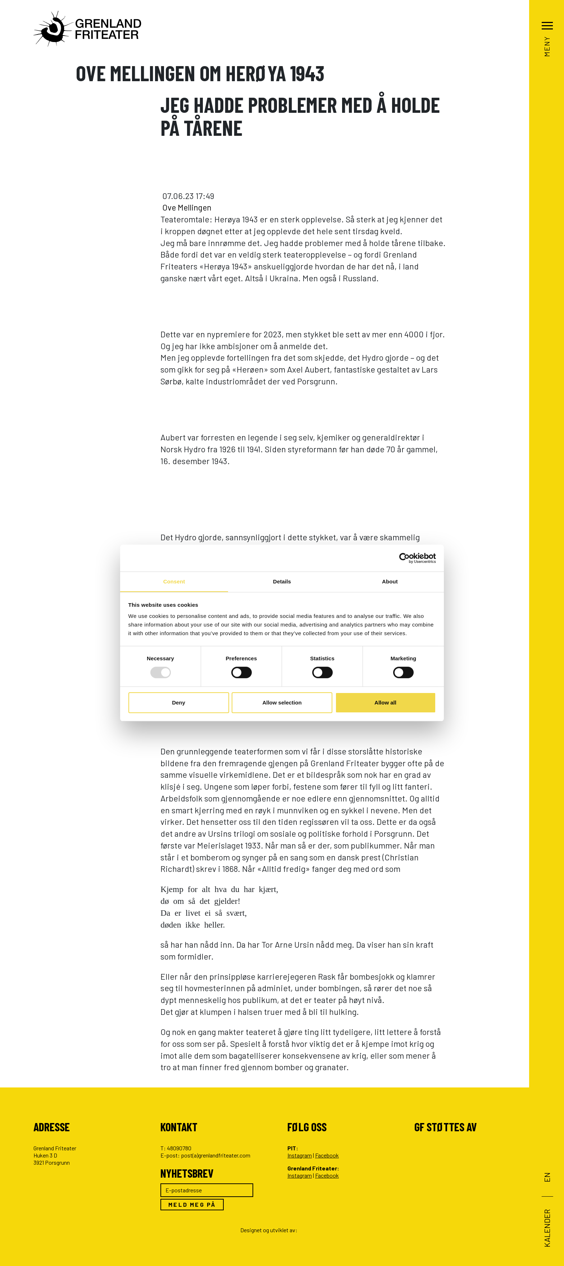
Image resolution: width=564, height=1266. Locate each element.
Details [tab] (282, 581)
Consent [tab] (174, 581)
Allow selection (281, 702)
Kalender (546, 1228)
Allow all (385, 702)
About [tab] (390, 581)
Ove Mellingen (188, 207)
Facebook (327, 1155)
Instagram (299, 1155)
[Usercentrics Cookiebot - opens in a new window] (404, 558)
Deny (178, 702)
